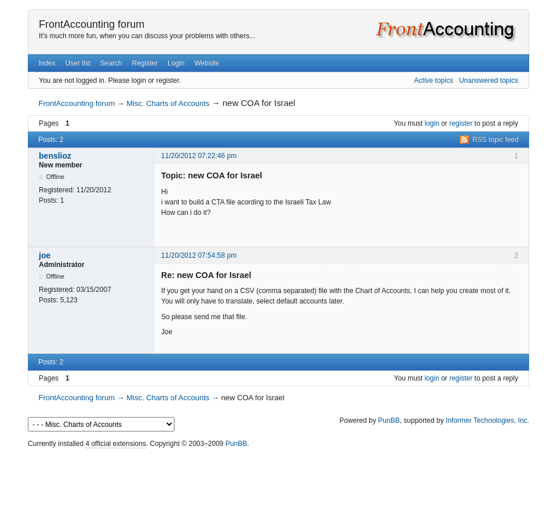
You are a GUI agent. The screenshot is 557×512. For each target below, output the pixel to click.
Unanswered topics (488, 80)
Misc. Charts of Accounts (167, 103)
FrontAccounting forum (91, 24)
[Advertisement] (279, 477)
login (432, 123)
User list (77, 63)
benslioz (55, 155)
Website (206, 63)
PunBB (388, 420)
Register (145, 63)
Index (46, 63)
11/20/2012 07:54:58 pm (198, 255)
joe (44, 255)
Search (111, 63)
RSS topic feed (495, 140)
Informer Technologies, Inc (486, 420)
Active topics (433, 80)
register (460, 123)
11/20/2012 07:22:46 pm (198, 156)
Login (176, 63)
